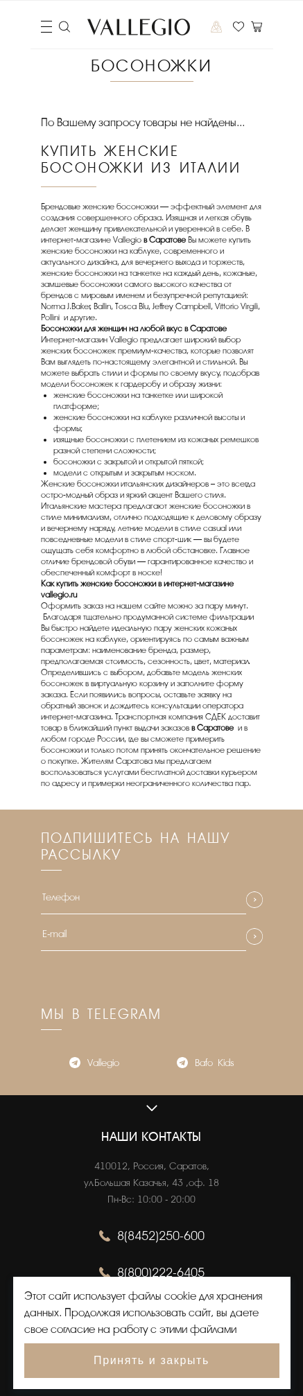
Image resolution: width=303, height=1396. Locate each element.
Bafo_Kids (205, 1064)
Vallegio (94, 1064)
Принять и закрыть (151, 1360)
